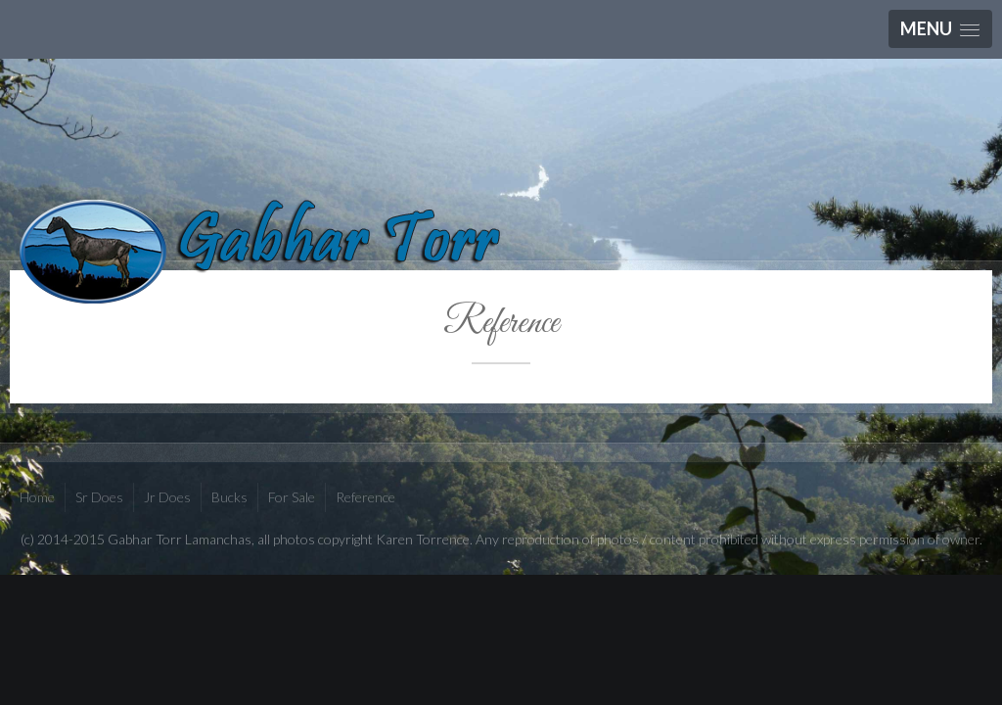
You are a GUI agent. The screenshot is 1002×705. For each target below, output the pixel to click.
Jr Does (167, 497)
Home (37, 497)
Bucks (229, 497)
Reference (501, 324)
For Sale (291, 497)
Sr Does (99, 497)
